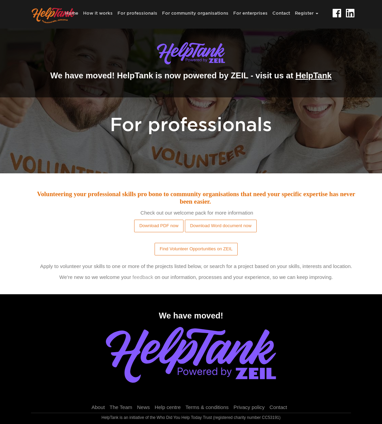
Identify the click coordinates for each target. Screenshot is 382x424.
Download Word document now (220, 225)
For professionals (137, 13)
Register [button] (306, 13)
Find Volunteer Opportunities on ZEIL (196, 248)
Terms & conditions (207, 407)
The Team (121, 407)
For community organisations (195, 13)
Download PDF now (158, 225)
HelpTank (314, 75)
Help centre (168, 407)
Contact (281, 13)
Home (71, 13)
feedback (142, 277)
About (98, 407)
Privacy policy (249, 407)
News (143, 407)
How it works (98, 13)
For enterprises (250, 13)
